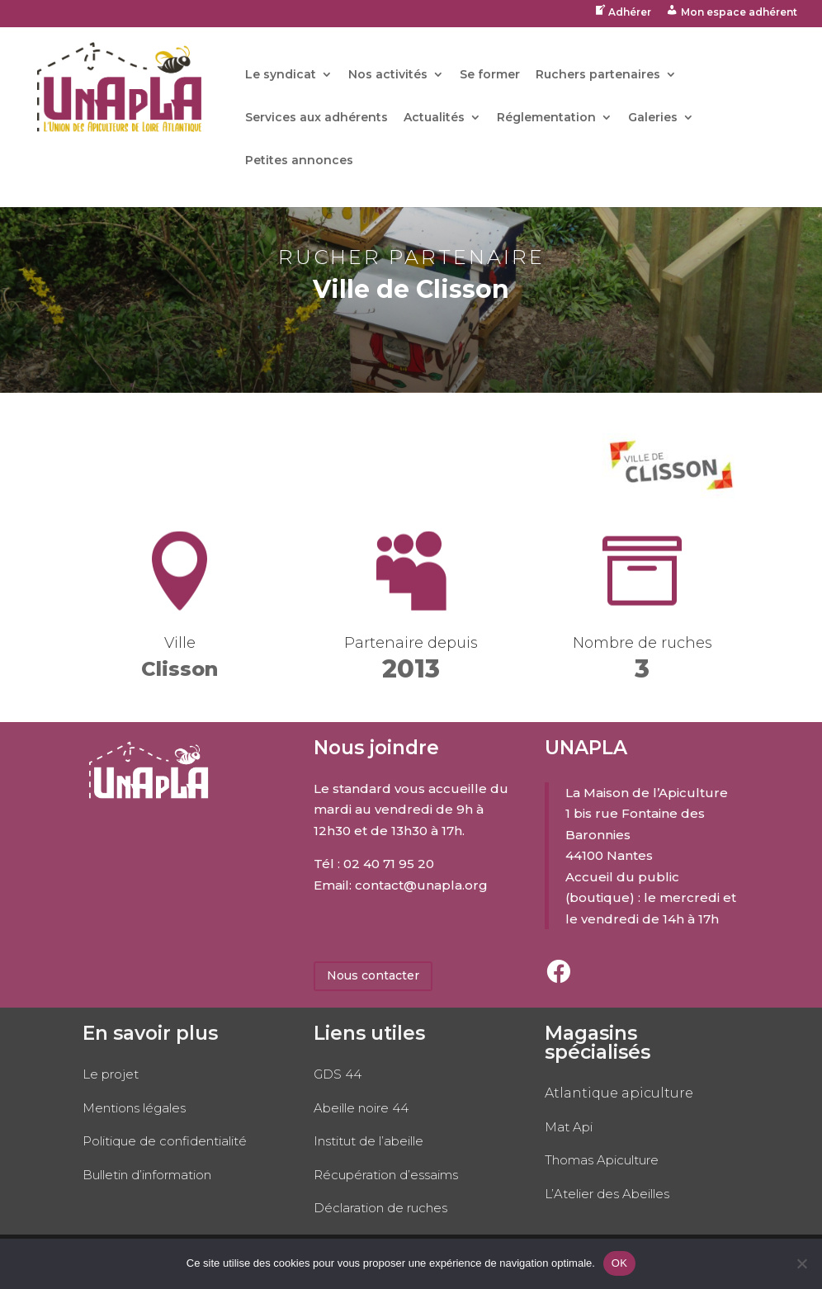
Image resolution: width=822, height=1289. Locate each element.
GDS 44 (337, 1074)
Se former (490, 75)
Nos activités (388, 75)
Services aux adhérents (316, 118)
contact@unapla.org (421, 885)
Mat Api (569, 1127)
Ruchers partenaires (598, 75)
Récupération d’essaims (386, 1175)
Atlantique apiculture (619, 1093)
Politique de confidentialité (165, 1141)
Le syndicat (280, 75)
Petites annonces (299, 161)
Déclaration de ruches (380, 1208)
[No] (801, 1263)
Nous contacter (373, 975)
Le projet (111, 1074)
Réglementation (546, 118)
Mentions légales (134, 1108)
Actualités (434, 118)
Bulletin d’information (147, 1175)
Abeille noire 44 (361, 1108)
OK (619, 1263)
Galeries (653, 118)
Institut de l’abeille (368, 1141)
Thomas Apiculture (602, 1160)
